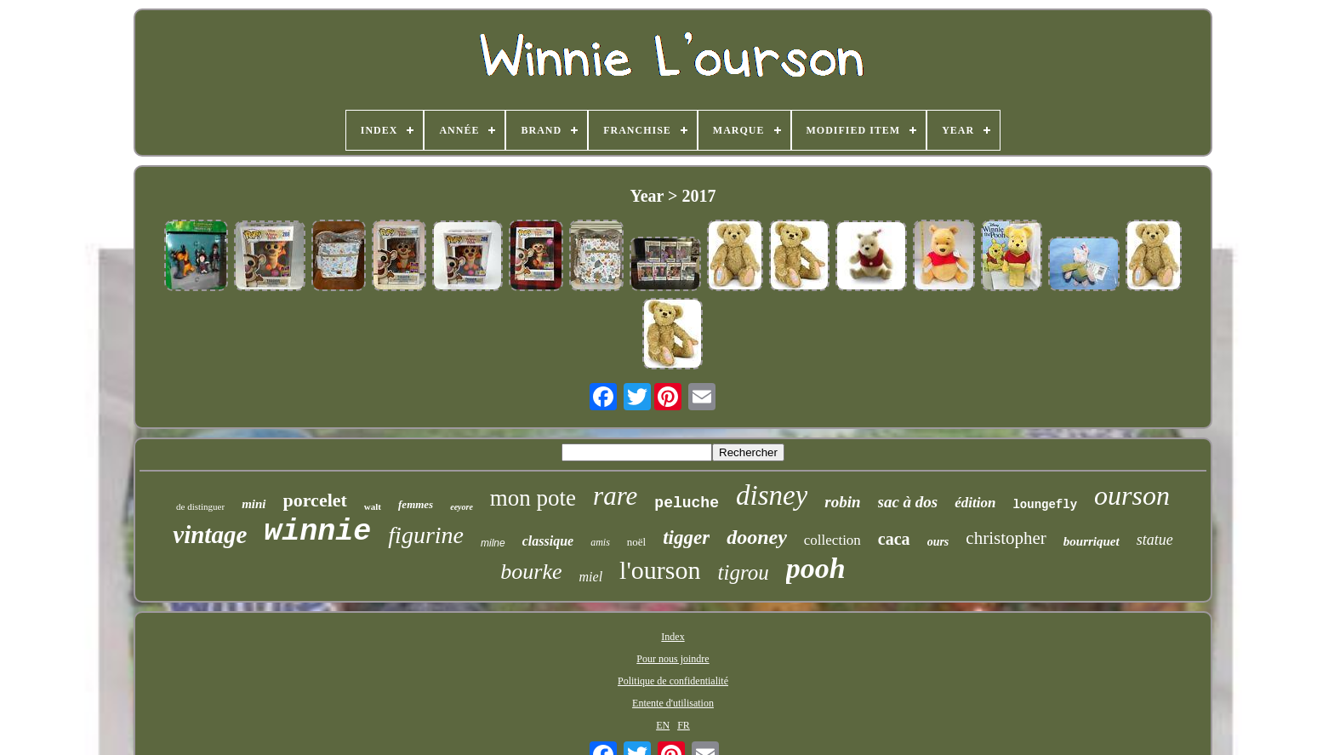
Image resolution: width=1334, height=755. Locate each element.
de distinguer (200, 506)
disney (771, 495)
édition (975, 503)
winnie (317, 532)
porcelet (315, 500)
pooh (816, 568)
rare (615, 496)
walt (372, 506)
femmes (415, 504)
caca (894, 538)
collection (832, 540)
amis (600, 542)
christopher (1006, 538)
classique (547, 541)
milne (493, 543)
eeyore (461, 507)
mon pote (533, 498)
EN (663, 725)
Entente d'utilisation (673, 703)
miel (591, 576)
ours (938, 541)
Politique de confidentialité (673, 681)
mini (253, 504)
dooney (757, 537)
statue (1155, 539)
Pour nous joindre (672, 659)
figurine (426, 535)
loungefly (1044, 505)
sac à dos (908, 502)
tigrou (743, 572)
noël (636, 541)
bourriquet (1091, 541)
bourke (531, 571)
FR (683, 725)
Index (672, 637)
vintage (210, 534)
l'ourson (659, 570)
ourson (1132, 495)
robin (842, 502)
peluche (686, 503)
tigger (686, 537)
